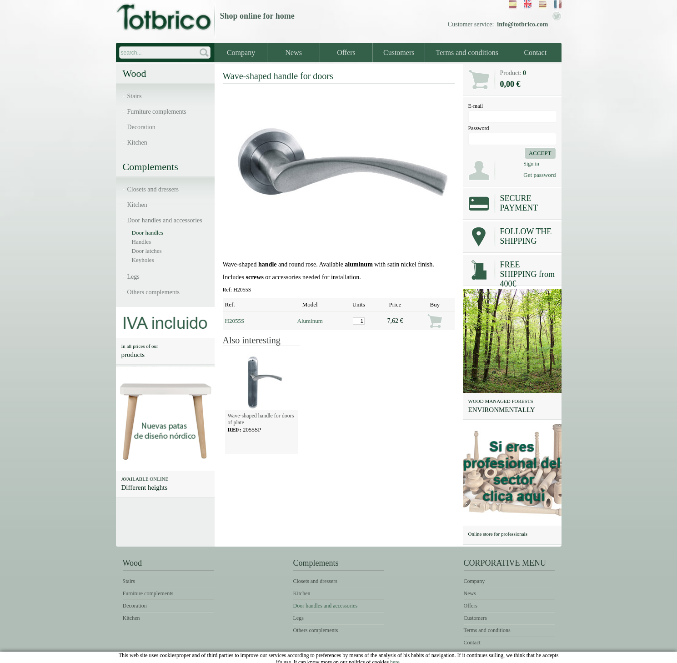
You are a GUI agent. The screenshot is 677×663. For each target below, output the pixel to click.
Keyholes (143, 259)
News (294, 52)
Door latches (147, 250)
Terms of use (507, 656)
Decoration (141, 127)
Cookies (547, 656)
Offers (346, 52)
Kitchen (137, 142)
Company (241, 52)
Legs (133, 276)
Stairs (134, 96)
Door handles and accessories (164, 220)
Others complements (153, 292)
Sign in (531, 164)
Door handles (148, 232)
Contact (535, 52)
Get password (539, 174)
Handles (141, 241)
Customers (398, 52)
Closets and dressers (153, 189)
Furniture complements (156, 111)
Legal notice (458, 656)
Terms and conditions (467, 52)
